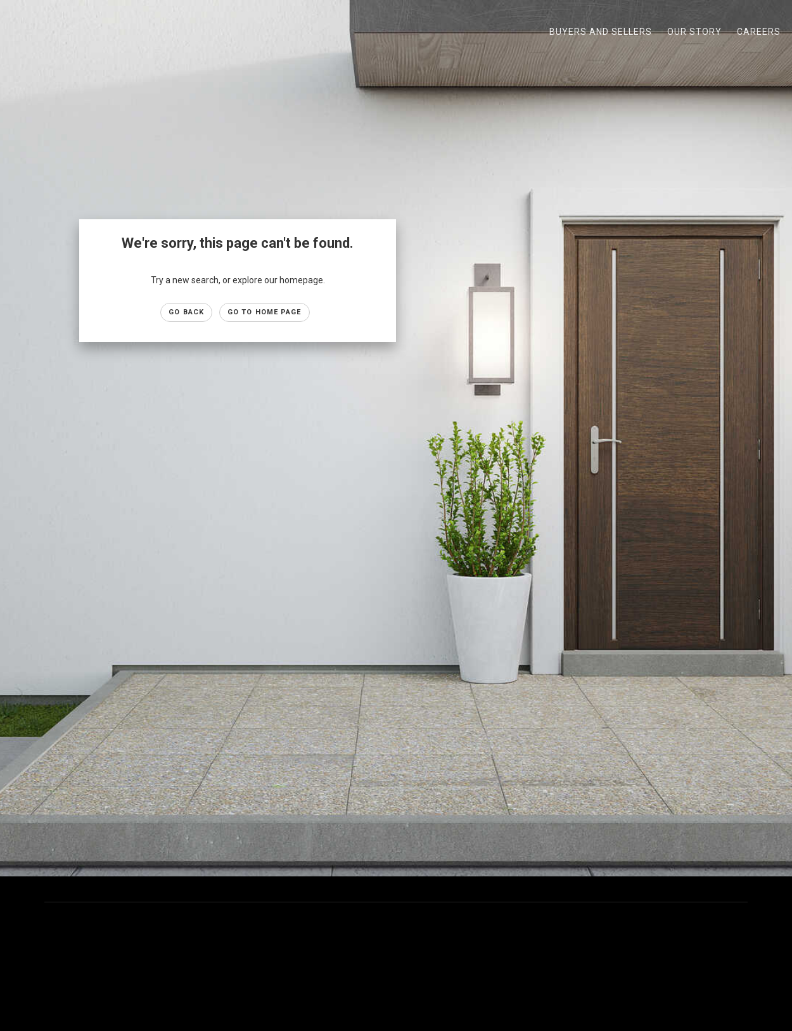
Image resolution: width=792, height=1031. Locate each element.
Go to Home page (264, 312)
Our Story (694, 32)
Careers (759, 32)
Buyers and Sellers (600, 32)
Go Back (186, 312)
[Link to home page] (16, 32)
